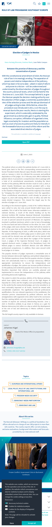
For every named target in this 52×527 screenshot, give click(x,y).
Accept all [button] (32, 523)
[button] (2, 440)
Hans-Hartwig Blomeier (13, 62)
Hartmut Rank (27, 62)
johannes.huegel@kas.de (14, 348)
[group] (26, 460)
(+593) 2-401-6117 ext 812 (14, 351)
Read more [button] (9, 499)
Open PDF (26, 142)
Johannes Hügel (11, 327)
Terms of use (43, 512)
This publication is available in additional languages (26, 134)
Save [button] (12, 523)
